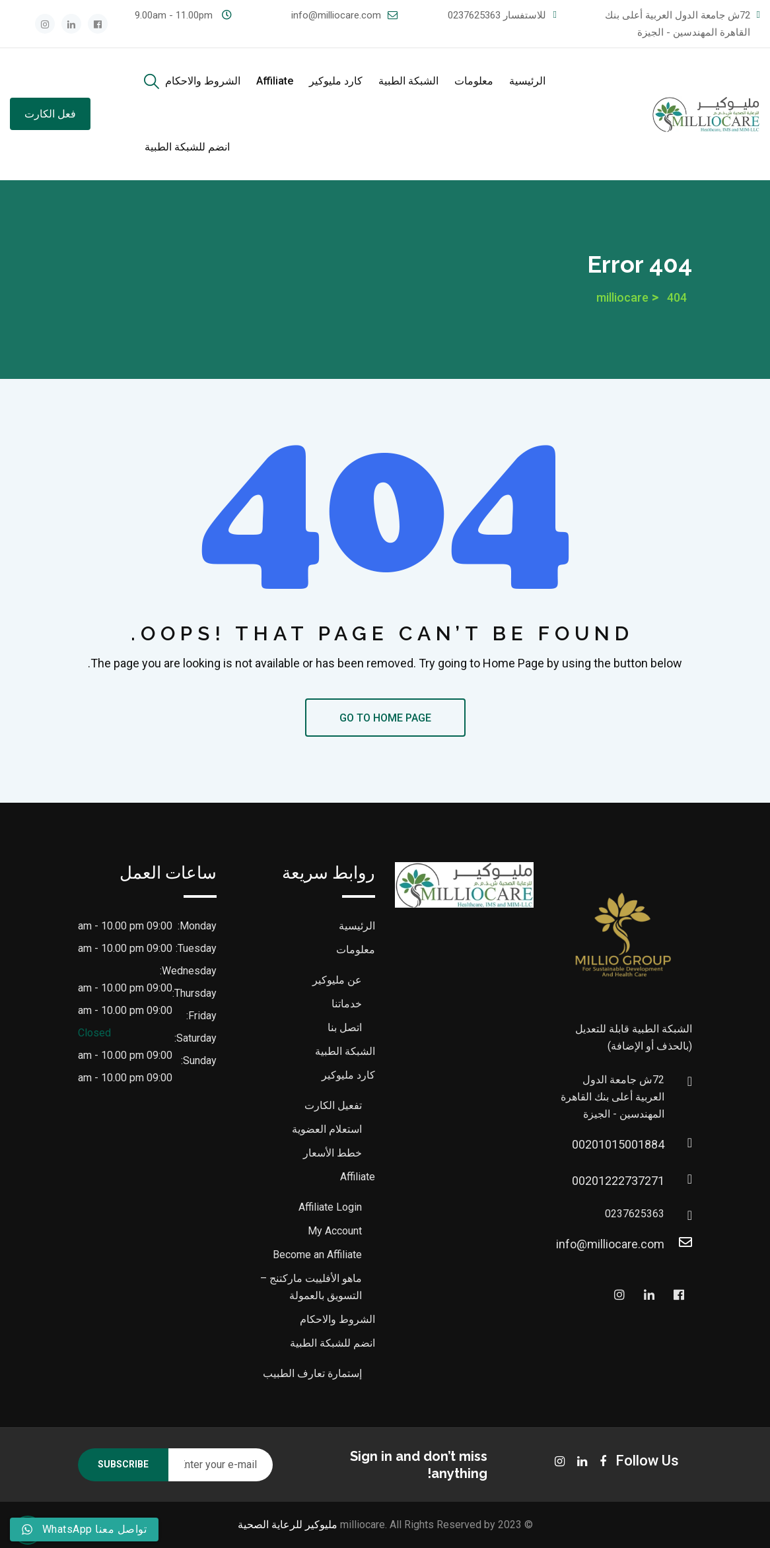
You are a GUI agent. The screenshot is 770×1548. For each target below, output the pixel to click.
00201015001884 (651, 1144)
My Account (335, 1231)
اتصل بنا (345, 1027)
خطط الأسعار (332, 1153)
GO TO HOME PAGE (385, 718)
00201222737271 (651, 1181)
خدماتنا (347, 1003)
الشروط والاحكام (202, 81)
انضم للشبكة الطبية (187, 147)
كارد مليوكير (336, 81)
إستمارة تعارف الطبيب (312, 1373)
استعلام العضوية (327, 1129)
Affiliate (274, 81)
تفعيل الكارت (333, 1105)
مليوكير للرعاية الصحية (287, 1524)
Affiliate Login (330, 1207)
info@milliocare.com (336, 15)
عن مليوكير (337, 980)
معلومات (473, 81)
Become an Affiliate (317, 1254)
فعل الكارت (50, 114)
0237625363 (474, 15)
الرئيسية (527, 81)
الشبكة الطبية (408, 81)
